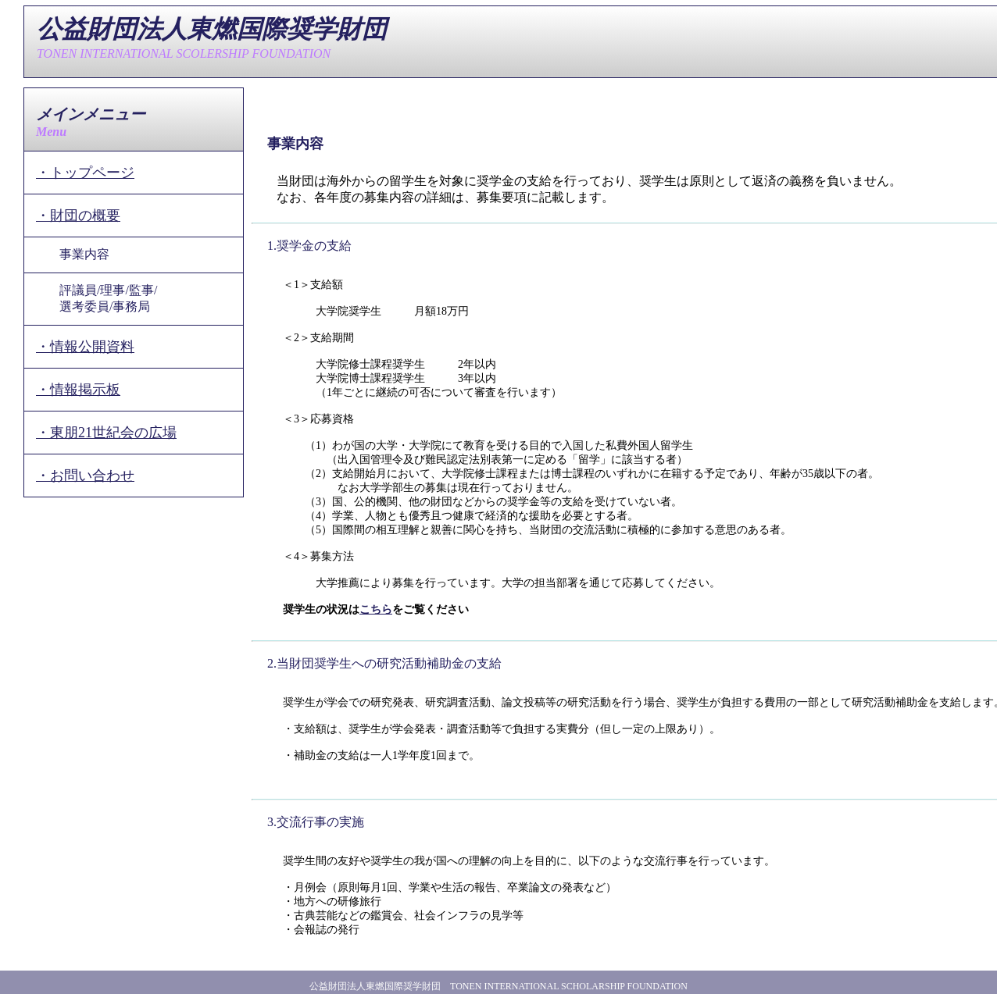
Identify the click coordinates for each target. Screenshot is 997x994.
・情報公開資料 (85, 346)
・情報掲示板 (78, 389)
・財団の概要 (78, 215)
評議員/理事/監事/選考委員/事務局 (108, 298)
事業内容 (84, 254)
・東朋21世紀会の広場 (106, 432)
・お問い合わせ (85, 475)
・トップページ (85, 172)
